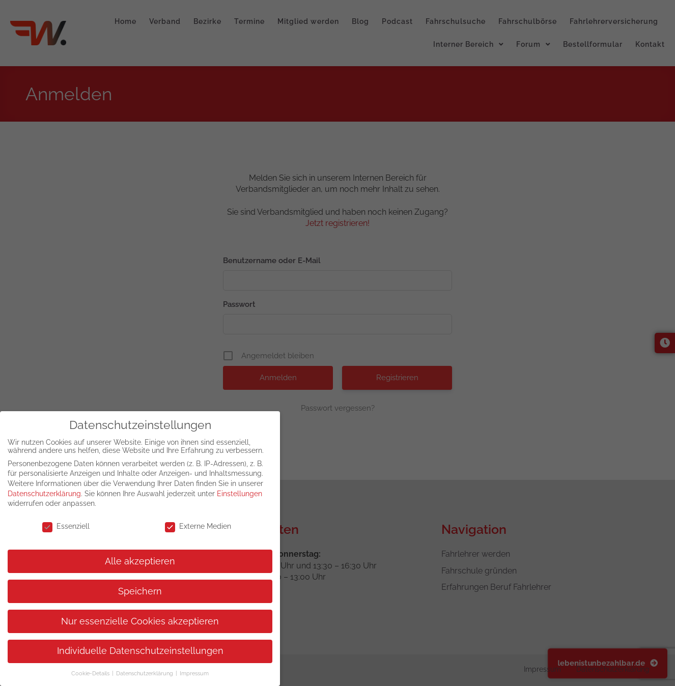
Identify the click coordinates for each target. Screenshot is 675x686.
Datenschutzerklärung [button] (145, 673)
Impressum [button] (194, 673)
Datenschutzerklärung (44, 494)
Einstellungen (239, 494)
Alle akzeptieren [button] (140, 561)
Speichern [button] (140, 591)
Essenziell (66, 526)
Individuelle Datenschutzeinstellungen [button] (140, 651)
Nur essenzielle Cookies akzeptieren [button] (140, 621)
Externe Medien (198, 526)
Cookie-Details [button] (91, 673)
